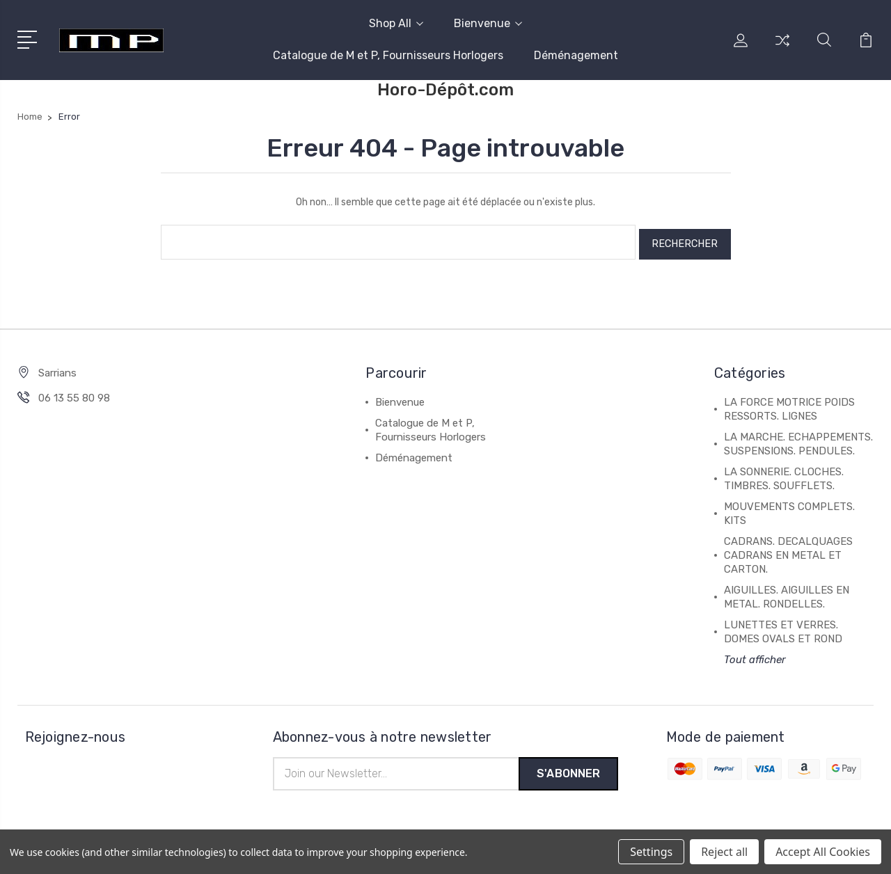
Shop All (396, 23)
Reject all (724, 851)
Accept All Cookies (822, 851)
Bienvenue (488, 23)
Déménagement (576, 55)
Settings (651, 851)
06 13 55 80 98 (74, 394)
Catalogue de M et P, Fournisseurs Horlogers (388, 55)
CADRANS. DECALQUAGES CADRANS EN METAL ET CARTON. (788, 551)
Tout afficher (755, 655)
